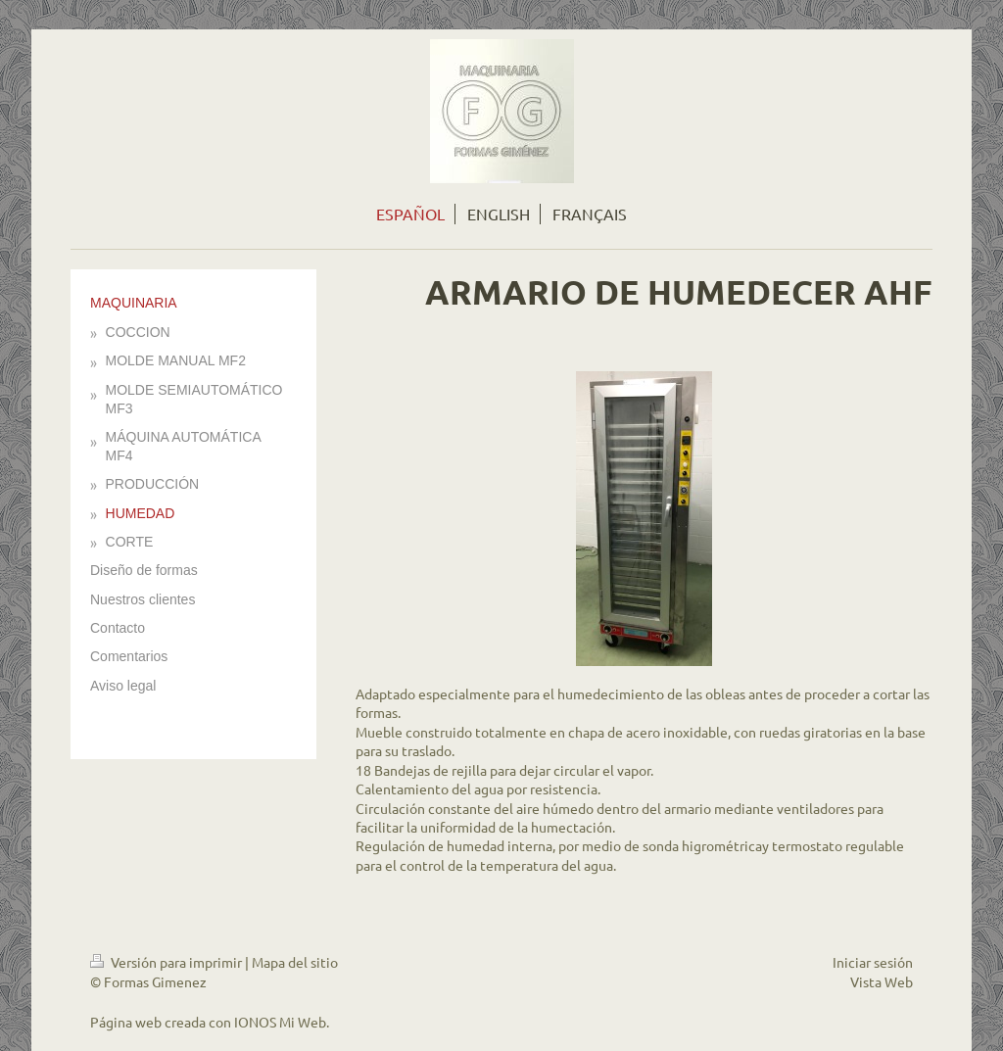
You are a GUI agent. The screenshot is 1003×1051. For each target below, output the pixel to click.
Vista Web (881, 981)
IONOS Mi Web (280, 1021)
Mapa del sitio (295, 962)
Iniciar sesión (873, 962)
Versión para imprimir (167, 962)
